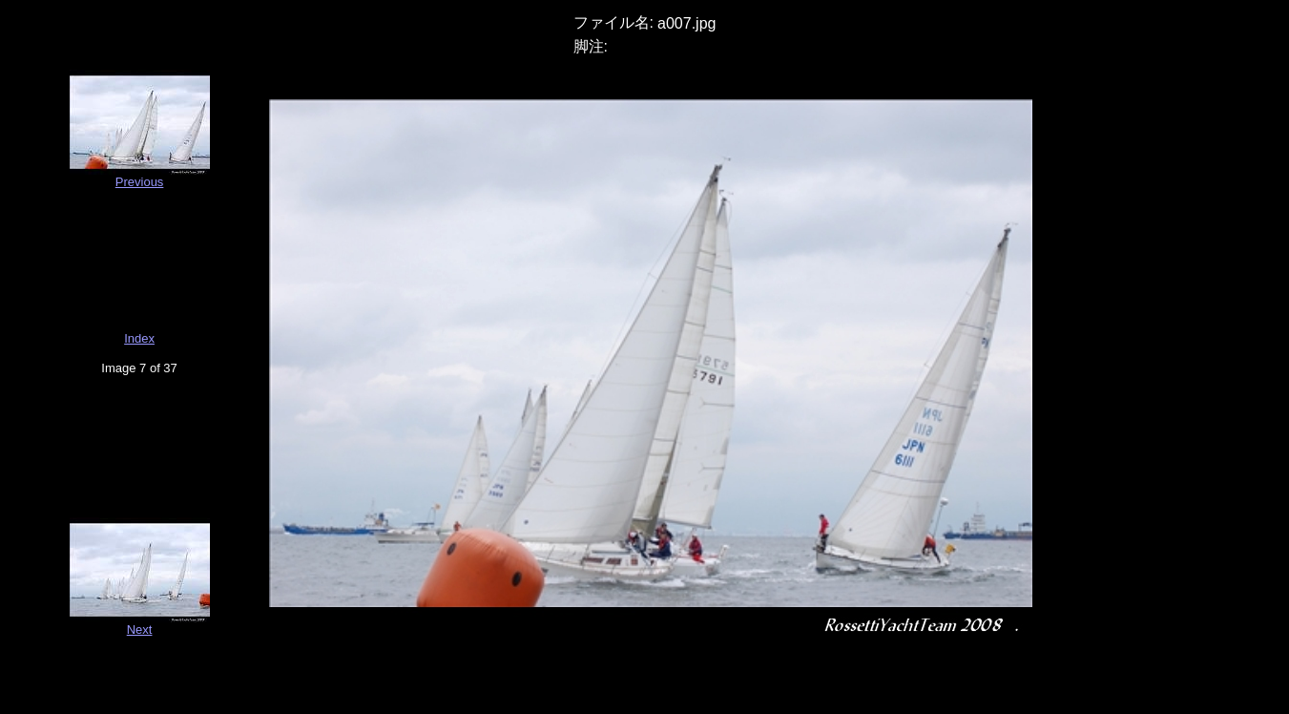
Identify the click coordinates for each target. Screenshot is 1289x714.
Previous (139, 182)
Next (140, 629)
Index (139, 338)
